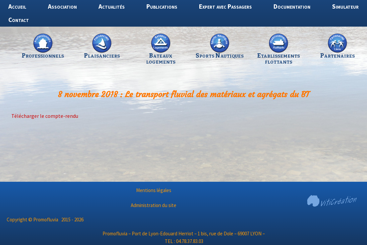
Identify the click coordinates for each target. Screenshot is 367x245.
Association (62, 6)
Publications (161, 6)
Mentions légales (153, 190)
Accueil (17, 6)
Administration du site (153, 205)
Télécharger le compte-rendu (44, 116)
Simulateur (345, 6)
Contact (18, 20)
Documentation (292, 6)
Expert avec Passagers (225, 6)
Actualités (111, 6)
